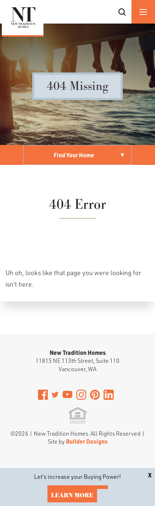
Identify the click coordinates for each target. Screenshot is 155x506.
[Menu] (143, 12)
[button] (122, 21)
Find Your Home (74, 155)
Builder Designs (87, 441)
